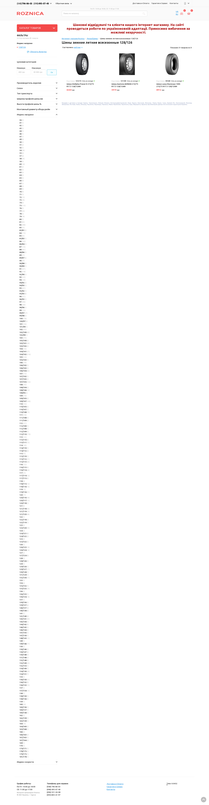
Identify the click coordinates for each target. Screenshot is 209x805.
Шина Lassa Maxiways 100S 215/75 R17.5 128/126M (168, 85)
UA (177, 11)
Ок (52, 72)
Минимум (21, 68)
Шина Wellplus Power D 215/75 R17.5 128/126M (80, 85)
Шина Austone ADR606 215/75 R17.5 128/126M (125, 85)
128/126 (21, 47)
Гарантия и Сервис (159, 3)
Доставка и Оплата (141, 3)
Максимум (36, 68)
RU (177, 14)
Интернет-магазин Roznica (73, 38)
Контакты (174, 3)
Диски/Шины (92, 38)
